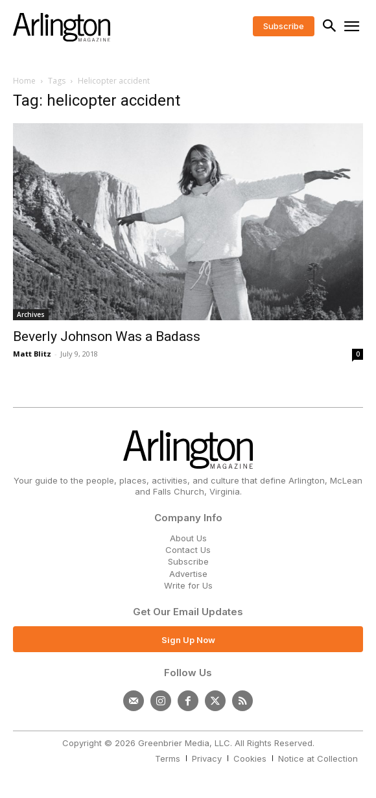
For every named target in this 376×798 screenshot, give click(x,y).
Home (24, 80)
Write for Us (188, 585)
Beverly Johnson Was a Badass (106, 336)
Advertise (188, 574)
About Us (188, 538)
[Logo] (61, 27)
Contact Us (188, 550)
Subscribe (188, 561)
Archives (31, 314)
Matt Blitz (32, 353)
